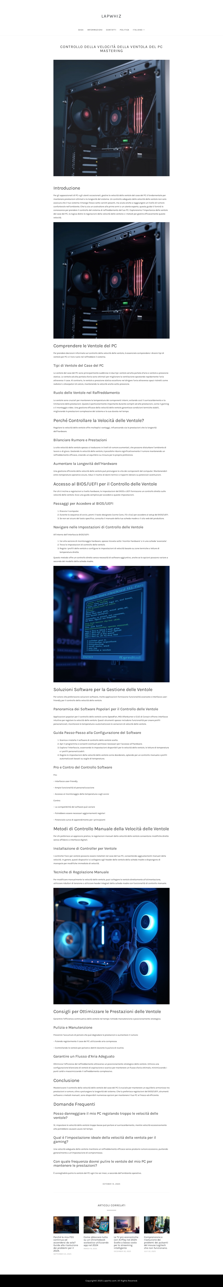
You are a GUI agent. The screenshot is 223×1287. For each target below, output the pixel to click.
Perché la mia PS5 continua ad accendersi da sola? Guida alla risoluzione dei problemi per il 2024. (65, 1244)
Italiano (137, 30)
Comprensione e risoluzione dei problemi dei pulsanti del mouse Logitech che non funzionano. (156, 1242)
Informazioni (95, 30)
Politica (124, 30)
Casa (81, 30)
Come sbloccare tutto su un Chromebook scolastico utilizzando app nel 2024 (96, 1241)
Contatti (111, 30)
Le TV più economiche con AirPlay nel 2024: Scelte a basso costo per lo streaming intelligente (126, 1242)
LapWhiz (111, 16)
